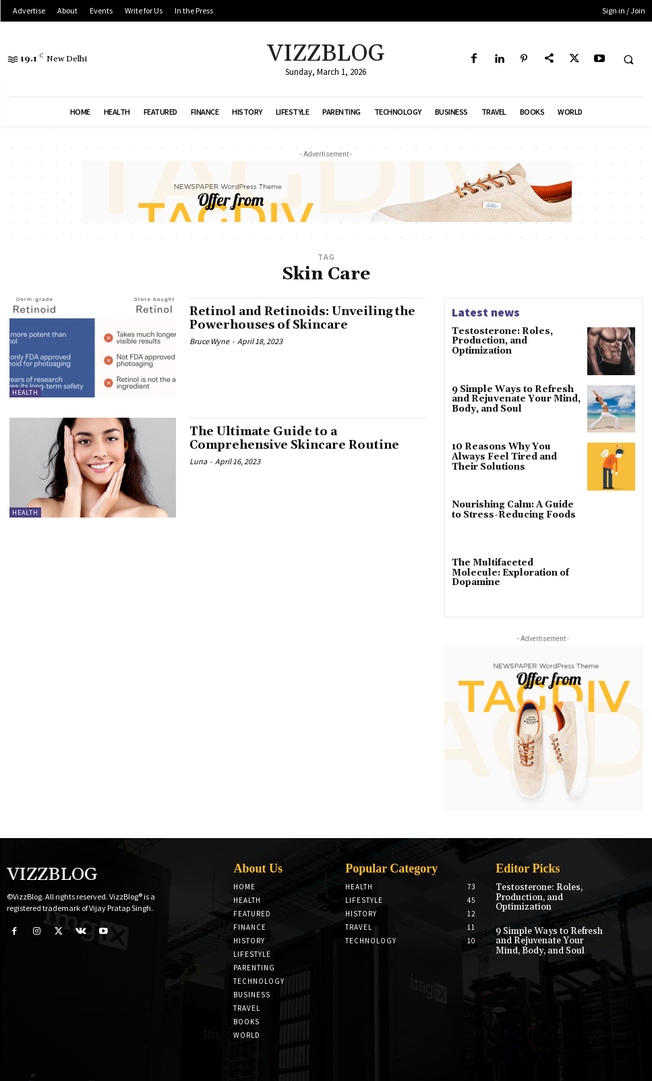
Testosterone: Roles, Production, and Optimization (497, 340)
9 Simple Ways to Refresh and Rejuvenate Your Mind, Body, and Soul (516, 398)
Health (25, 392)
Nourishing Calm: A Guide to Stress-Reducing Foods (512, 509)
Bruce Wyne (209, 340)
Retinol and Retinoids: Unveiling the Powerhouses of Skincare (297, 318)
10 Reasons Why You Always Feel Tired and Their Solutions (513, 456)
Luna (198, 460)
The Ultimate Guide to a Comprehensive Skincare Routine (299, 438)
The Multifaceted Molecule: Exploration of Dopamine (511, 567)
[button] (628, 59)
